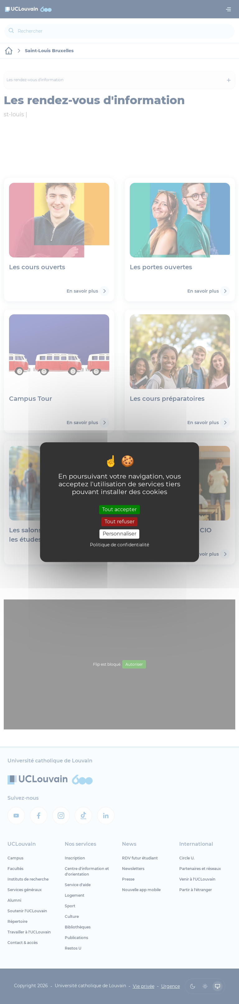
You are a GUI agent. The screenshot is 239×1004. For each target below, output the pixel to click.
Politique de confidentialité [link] (119, 545)
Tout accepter (119, 509)
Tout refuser (119, 522)
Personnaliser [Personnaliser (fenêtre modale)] (119, 534)
